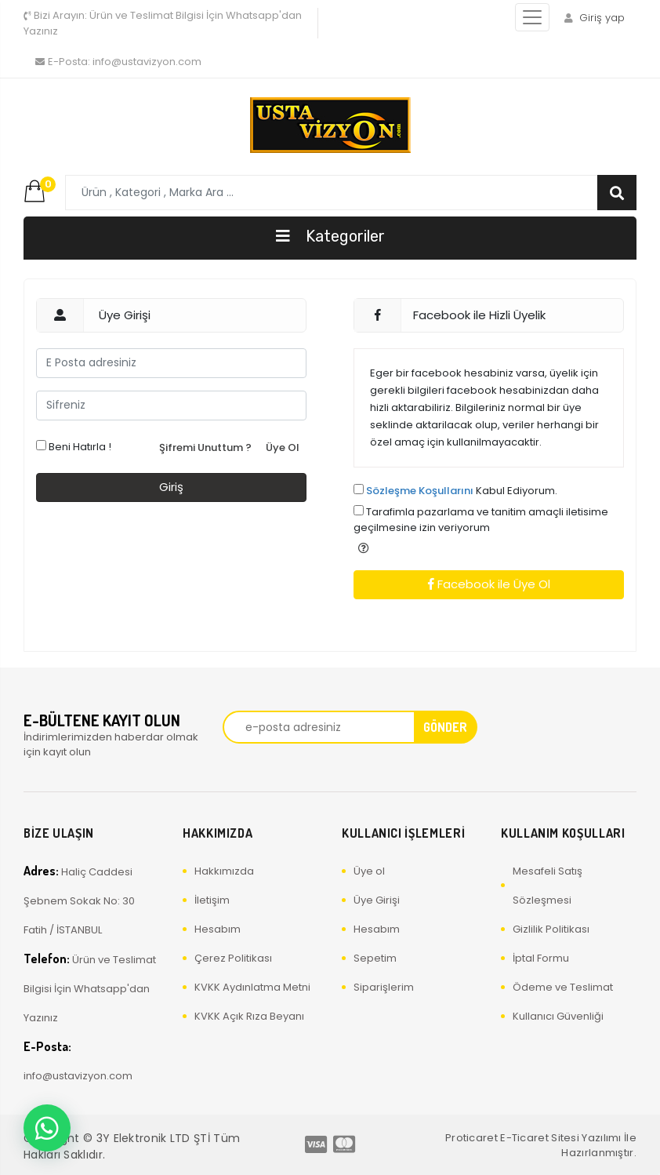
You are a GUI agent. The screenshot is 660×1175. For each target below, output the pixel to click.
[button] (364, 548)
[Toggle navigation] (532, 17)
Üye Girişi (377, 900)
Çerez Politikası (233, 958)
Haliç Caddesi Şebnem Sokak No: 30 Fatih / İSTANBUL (79, 900)
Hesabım (217, 929)
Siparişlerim (384, 987)
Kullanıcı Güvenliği (558, 1016)
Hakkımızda (224, 871)
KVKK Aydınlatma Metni (252, 987)
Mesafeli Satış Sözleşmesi (547, 886)
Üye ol (369, 871)
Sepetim (375, 958)
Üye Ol (282, 447)
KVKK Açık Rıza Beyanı (249, 1016)
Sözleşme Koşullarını (419, 490)
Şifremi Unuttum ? (205, 447)
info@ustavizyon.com (118, 61)
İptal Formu (541, 958)
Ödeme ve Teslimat (563, 987)
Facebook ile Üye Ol (489, 584)
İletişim (212, 900)
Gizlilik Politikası (551, 929)
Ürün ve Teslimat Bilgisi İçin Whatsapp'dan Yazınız (163, 23)
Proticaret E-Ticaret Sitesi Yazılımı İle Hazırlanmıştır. (540, 1145)
